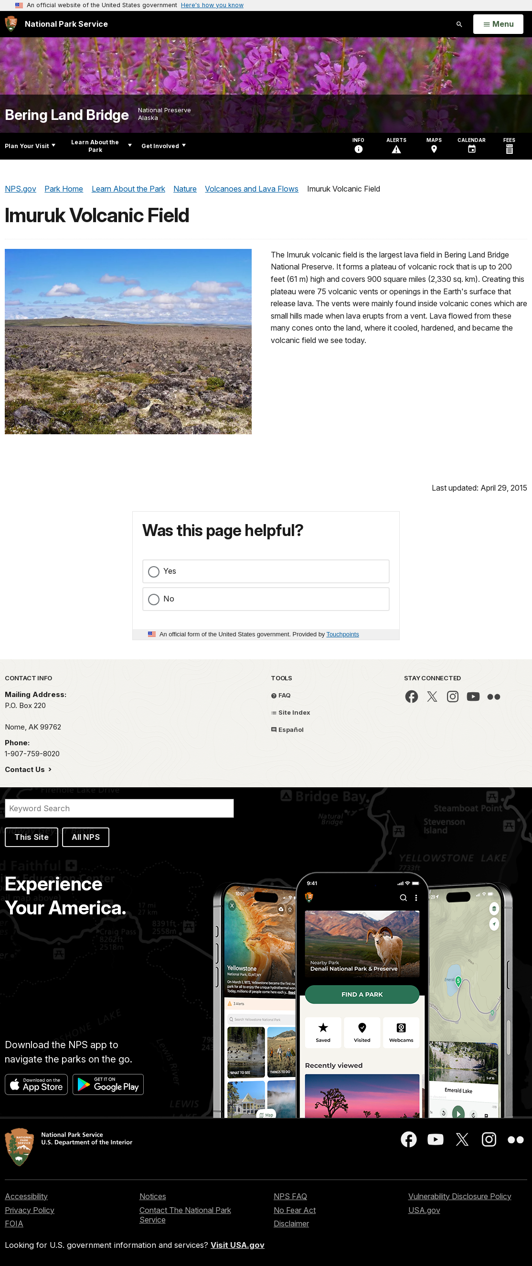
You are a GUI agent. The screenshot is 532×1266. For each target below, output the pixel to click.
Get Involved (163, 146)
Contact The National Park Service (185, 1215)
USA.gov (424, 1210)
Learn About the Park (101, 146)
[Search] (119, 808)
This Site (31, 837)
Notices (152, 1196)
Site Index (290, 712)
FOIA (14, 1223)
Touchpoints (343, 634)
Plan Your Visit (30, 146)
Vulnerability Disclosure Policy (459, 1196)
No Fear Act (295, 1210)
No (168, 598)
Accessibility (26, 1196)
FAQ (281, 695)
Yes (169, 571)
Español (287, 729)
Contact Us (26, 769)
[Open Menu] (498, 24)
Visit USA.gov (238, 1245)
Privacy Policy (29, 1210)
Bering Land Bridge (66, 114)
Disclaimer (291, 1223)
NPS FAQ (290, 1196)
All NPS (86, 837)
